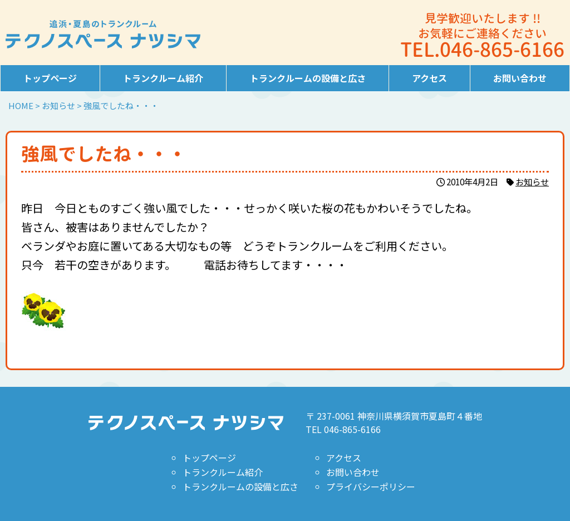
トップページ (50, 78)
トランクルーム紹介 (163, 78)
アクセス (429, 78)
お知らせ (532, 181)
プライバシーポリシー (370, 486)
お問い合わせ (520, 78)
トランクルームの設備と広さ (308, 78)
